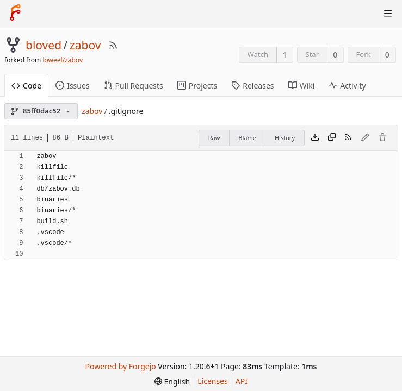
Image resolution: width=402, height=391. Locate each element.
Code (26, 85)
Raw (214, 138)
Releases (252, 85)
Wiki (301, 85)
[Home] (15, 13)
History (285, 138)
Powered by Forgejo (120, 366)
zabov (85, 45)
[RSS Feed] (113, 45)
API (242, 381)
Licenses (212, 381)
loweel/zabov (62, 60)
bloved (43, 45)
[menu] (172, 381)
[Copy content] (332, 138)
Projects (197, 85)
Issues (72, 85)
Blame (247, 138)
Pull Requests (133, 85)
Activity (347, 85)
